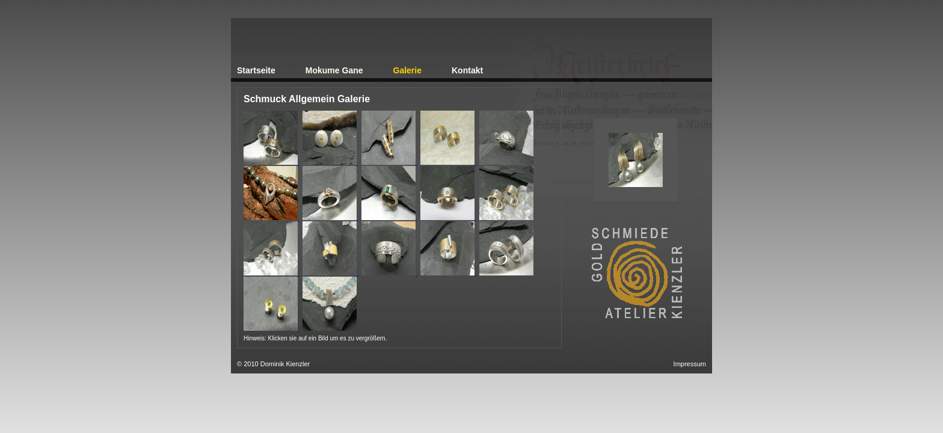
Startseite (256, 70)
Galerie (407, 70)
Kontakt (467, 70)
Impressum (690, 363)
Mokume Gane (334, 70)
